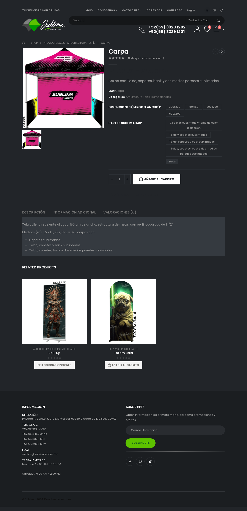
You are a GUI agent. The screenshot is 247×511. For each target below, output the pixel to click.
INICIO (89, 10)
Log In (191, 10)
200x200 (212, 107)
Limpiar (171, 161)
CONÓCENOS (106, 10)
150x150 (193, 107)
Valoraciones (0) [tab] (119, 212)
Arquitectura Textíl (138, 97)
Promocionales (161, 97)
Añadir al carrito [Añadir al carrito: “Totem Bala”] (125, 365)
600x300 (175, 113)
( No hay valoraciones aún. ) (145, 58)
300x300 (174, 107)
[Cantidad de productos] (119, 179)
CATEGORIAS (130, 10)
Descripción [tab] (33, 212)
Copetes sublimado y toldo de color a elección (194, 125)
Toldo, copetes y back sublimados (192, 141)
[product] (54, 311)
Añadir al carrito (159, 179)
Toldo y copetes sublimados (188, 135)
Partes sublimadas (125, 123)
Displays (114, 349)
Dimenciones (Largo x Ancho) (134, 107)
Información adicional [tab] (74, 212)
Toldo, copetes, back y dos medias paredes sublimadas (194, 151)
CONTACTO (174, 10)
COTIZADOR (154, 10)
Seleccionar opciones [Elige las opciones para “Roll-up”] (54, 365)
